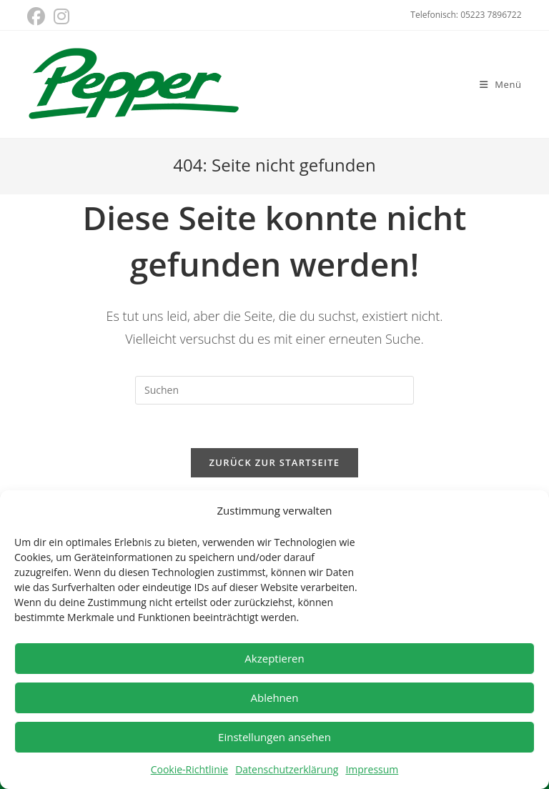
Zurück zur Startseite (274, 462)
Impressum (371, 769)
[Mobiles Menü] (501, 84)
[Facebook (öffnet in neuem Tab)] (38, 17)
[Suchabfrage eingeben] (274, 390)
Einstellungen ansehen (274, 737)
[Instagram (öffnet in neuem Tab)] (61, 17)
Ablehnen (275, 697)
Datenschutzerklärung (286, 769)
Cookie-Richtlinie (189, 769)
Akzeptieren (274, 658)
